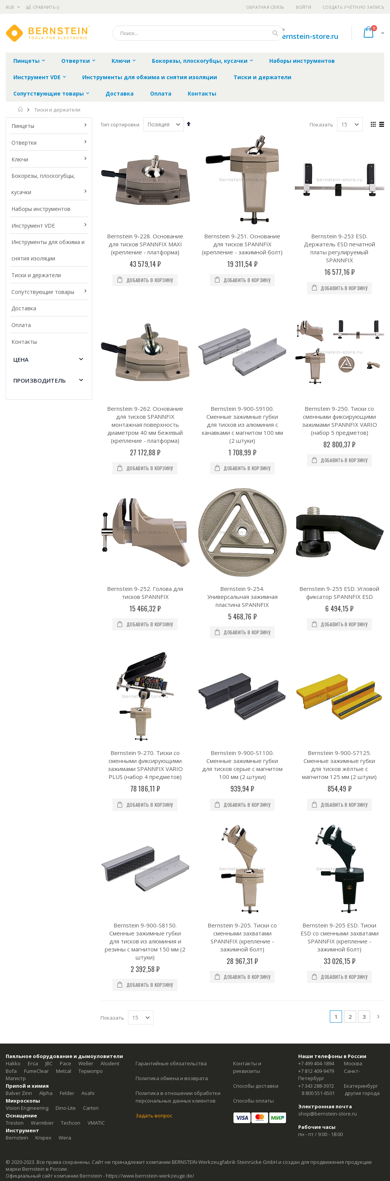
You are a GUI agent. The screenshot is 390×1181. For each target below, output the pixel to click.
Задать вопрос (154, 1115)
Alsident (110, 1063)
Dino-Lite (66, 1107)
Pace (65, 1063)
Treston (15, 1122)
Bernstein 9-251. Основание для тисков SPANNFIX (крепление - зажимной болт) (242, 244)
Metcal (63, 1071)
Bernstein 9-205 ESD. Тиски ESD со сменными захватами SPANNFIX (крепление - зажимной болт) (339, 937)
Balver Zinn (19, 1093)
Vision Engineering (27, 1107)
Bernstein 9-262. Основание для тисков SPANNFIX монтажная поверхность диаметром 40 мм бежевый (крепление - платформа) (145, 424)
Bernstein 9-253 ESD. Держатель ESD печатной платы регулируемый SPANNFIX (339, 248)
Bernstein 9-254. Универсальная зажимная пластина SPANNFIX (242, 596)
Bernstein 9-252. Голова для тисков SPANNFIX (145, 592)
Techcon (70, 1122)
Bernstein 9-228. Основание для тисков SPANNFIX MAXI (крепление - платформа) (145, 244)
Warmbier (42, 1122)
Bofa (11, 1071)
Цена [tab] (21, 359)
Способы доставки (255, 1085)
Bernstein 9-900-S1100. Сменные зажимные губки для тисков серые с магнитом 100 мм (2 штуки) (242, 764)
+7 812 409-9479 (316, 1071)
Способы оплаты (253, 1100)
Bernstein (17, 1137)
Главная (21, 109)
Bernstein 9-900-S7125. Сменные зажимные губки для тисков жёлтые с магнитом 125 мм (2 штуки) (339, 764)
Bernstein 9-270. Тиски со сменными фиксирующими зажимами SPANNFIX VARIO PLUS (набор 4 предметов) (145, 764)
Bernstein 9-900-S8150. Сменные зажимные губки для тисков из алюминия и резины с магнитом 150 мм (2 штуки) (145, 941)
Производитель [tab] (39, 380)
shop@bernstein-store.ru (297, 36)
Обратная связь (265, 7)
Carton (91, 1107)
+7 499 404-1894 (316, 1063)
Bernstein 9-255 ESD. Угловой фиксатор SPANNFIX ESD (339, 592)
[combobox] (198, 33)
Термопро (90, 1071)
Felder (67, 1093)
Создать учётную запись (353, 7)
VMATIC (96, 1122)
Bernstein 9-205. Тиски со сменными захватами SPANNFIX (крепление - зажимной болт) (242, 937)
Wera (65, 1137)
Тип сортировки (120, 124)
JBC (49, 1063)
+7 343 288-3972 (316, 1085)
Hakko (13, 1063)
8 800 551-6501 (318, 1093)
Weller (85, 1063)
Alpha (46, 1093)
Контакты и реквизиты (247, 1067)
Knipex (43, 1137)
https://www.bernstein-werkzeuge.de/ (150, 1175)
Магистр (16, 1078)
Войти (303, 7)
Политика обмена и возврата (172, 1078)
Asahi (88, 1093)
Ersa (33, 1063)
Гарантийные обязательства (171, 1063)
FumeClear (36, 1071)
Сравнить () (42, 7)
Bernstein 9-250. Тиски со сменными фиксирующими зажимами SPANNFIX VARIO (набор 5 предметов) (339, 420)
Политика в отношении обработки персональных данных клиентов (178, 1097)
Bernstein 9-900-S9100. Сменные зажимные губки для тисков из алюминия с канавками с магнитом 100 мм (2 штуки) (242, 424)
